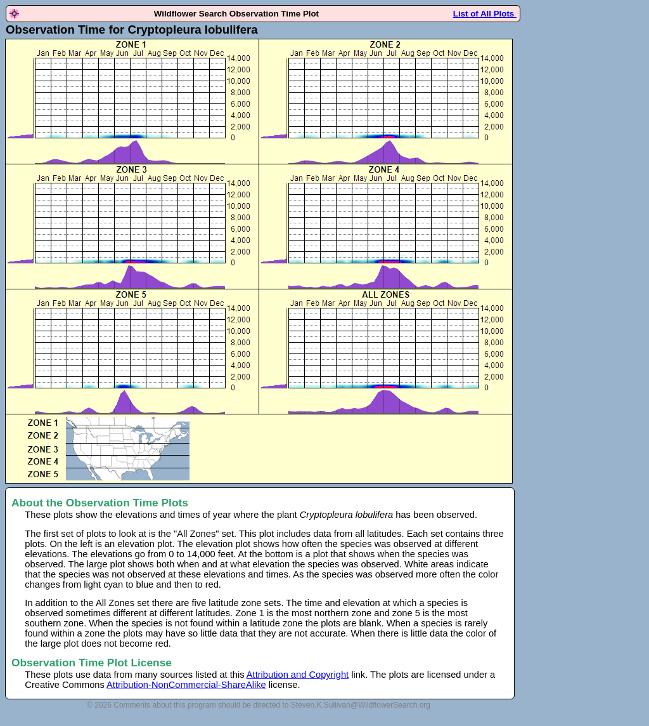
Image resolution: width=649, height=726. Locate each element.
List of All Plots (485, 13)
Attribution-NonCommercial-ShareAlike (186, 685)
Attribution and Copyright (298, 675)
